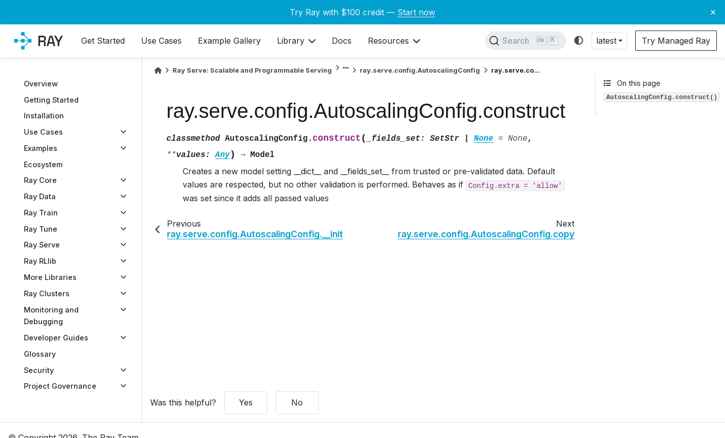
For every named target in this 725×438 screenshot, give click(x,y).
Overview (41, 83)
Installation (44, 115)
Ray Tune (40, 229)
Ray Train (41, 212)
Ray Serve (42, 244)
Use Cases (43, 132)
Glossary (40, 354)
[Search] (525, 41)
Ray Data (40, 196)
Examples (40, 148)
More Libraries (50, 277)
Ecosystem (43, 164)
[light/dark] (579, 41)
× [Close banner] (713, 12)
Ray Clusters (47, 293)
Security (39, 370)
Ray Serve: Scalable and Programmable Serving (252, 70)
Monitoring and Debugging (51, 315)
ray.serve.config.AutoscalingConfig (420, 70)
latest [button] (606, 41)
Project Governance (60, 386)
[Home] (157, 70)
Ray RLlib (40, 261)
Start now (416, 12)
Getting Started (51, 100)
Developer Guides (56, 337)
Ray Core (40, 180)
